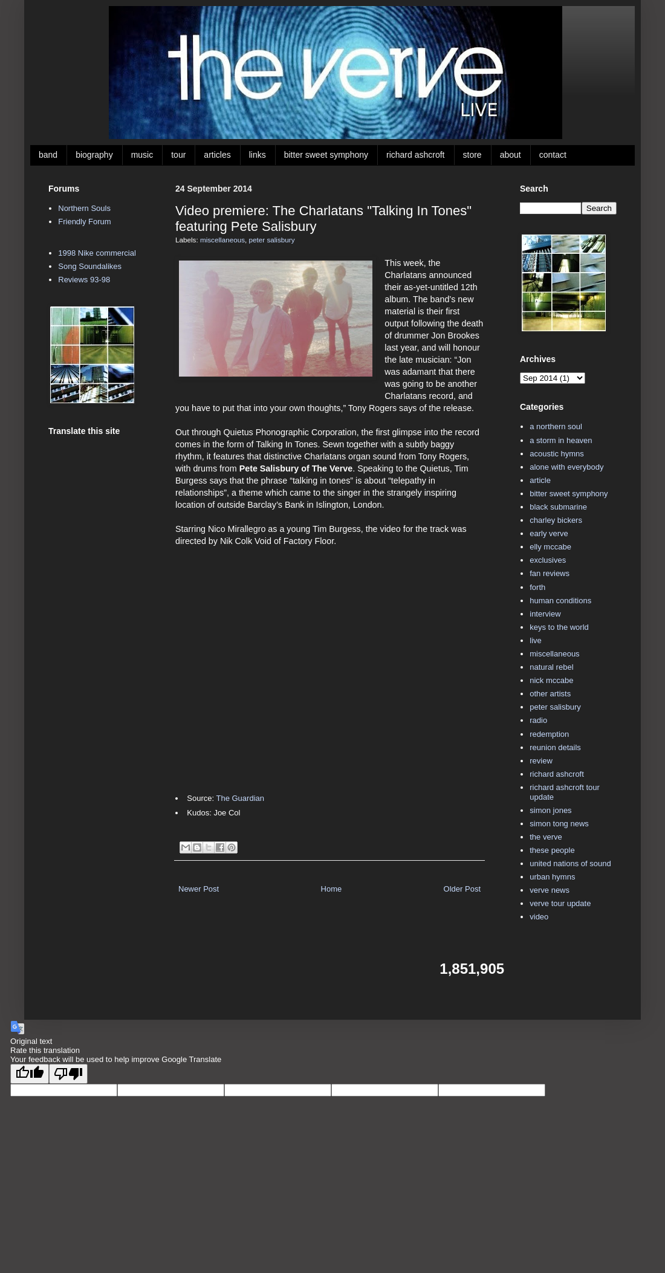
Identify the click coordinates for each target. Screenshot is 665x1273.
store (472, 155)
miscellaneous (222, 240)
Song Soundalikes (90, 266)
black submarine (558, 506)
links (257, 155)
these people (552, 850)
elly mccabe (550, 546)
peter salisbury (272, 240)
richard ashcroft (415, 155)
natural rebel (551, 667)
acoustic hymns (557, 453)
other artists (550, 693)
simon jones (550, 810)
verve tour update (560, 903)
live (536, 640)
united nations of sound (570, 863)
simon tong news (559, 823)
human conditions (560, 600)
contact (552, 155)
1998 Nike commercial (97, 253)
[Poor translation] (68, 1074)
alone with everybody (566, 466)
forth (537, 587)
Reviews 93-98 (84, 279)
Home (331, 888)
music (142, 155)
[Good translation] (29, 1074)
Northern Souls (84, 208)
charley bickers (556, 520)
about (510, 155)
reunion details (555, 747)
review (541, 760)
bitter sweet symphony (326, 155)
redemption (549, 734)
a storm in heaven (561, 440)
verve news (549, 890)
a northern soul (556, 426)
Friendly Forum (84, 221)
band (48, 155)
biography (94, 155)
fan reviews (549, 573)
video (539, 916)
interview (545, 613)
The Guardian (240, 798)
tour (178, 155)
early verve (549, 533)
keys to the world (559, 627)
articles (217, 155)
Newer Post (198, 888)
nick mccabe (551, 680)
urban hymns (552, 876)
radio (538, 720)
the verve (546, 836)
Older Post (462, 888)
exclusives (548, 560)
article (540, 480)
